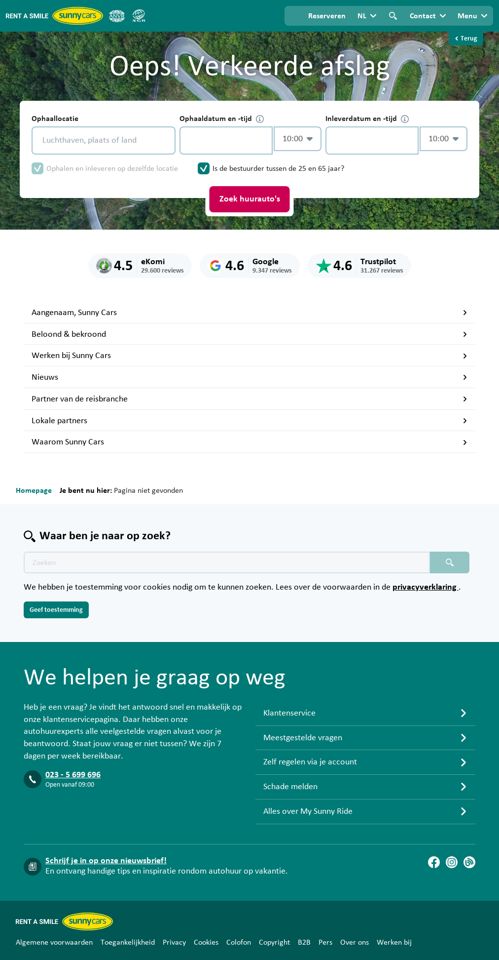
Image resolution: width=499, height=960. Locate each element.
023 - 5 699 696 (73, 774)
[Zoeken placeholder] (449, 562)
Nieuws (249, 377)
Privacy (174, 942)
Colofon (238, 942)
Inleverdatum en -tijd (367, 119)
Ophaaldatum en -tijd (221, 119)
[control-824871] (226, 140)
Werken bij (394, 942)
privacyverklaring (425, 587)
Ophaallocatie (55, 118)
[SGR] (138, 16)
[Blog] (469, 862)
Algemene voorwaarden (54, 942)
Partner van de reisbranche (249, 399)
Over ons (354, 942)
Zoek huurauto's (249, 199)
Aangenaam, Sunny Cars (249, 312)
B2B (304, 942)
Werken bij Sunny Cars (249, 355)
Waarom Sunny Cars (249, 442)
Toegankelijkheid (128, 942)
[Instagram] (452, 862)
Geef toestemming (56, 609)
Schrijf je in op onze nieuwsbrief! (106, 860)
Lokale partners (249, 420)
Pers (325, 942)
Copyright (274, 942)
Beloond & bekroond (249, 334)
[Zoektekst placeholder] (227, 562)
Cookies (206, 942)
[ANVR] (117, 16)
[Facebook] (434, 862)
